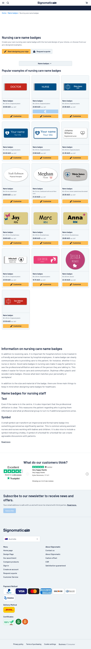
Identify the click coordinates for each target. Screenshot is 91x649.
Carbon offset (51, 556)
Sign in (6, 564)
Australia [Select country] (10, 537)
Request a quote (43, 51)
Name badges (13, 13)
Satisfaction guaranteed (56, 564)
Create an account (10, 568)
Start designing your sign (16, 51)
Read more (5, 440)
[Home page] (45, 529)
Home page (8, 549)
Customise (15, 114)
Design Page (8, 552)
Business (62, 643)
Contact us (50, 549)
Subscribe (9, 509)
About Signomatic (53, 552)
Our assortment (9, 556)
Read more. (72, 503)
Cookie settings (50, 643)
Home (4, 13)
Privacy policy (18, 643)
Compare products (11, 560)
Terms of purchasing (33, 643)
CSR (47, 560)
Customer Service (10, 575)
